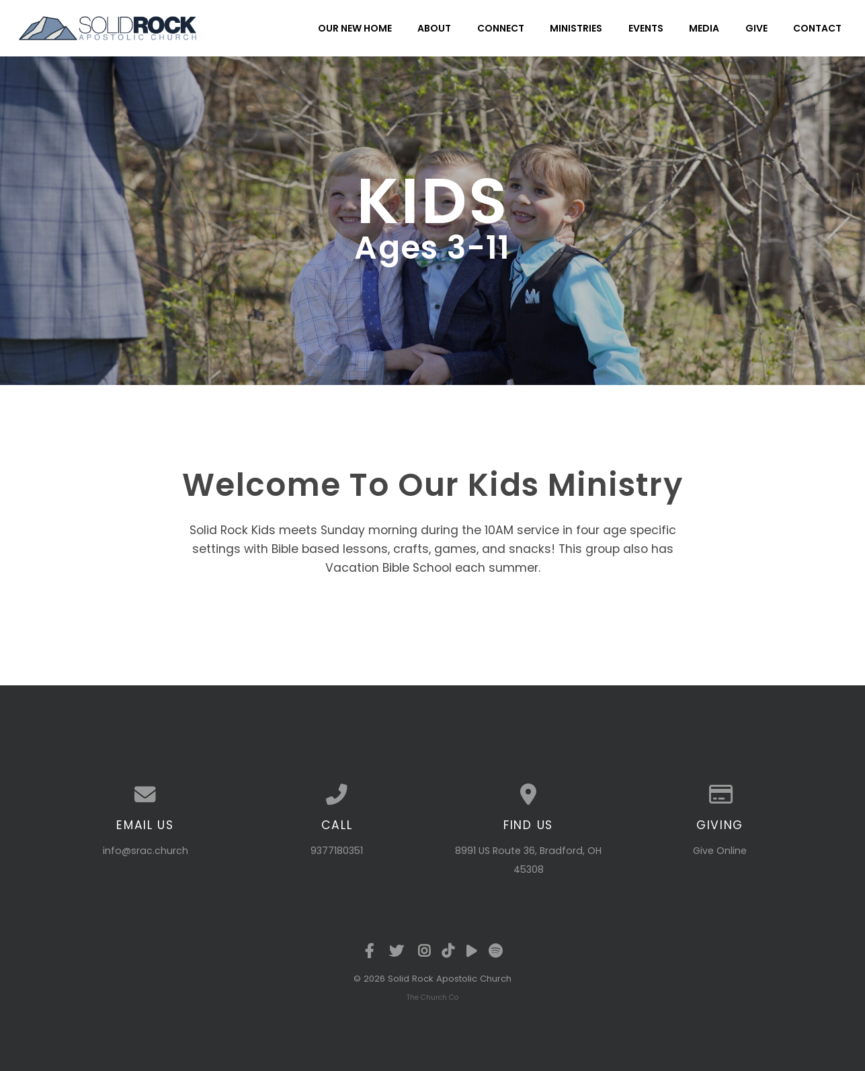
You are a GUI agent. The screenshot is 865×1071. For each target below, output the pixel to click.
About (434, 28)
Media (704, 28)
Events (645, 28)
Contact (817, 28)
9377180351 (337, 850)
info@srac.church (145, 850)
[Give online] (720, 795)
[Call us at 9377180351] (337, 795)
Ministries (576, 28)
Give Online (720, 850)
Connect (500, 28)
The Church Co (432, 997)
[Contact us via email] (145, 795)
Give (756, 28)
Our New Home (355, 28)
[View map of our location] (528, 795)
